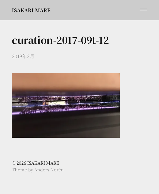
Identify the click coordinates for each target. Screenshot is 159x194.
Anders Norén (49, 170)
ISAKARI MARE (31, 9)
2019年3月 (23, 56)
